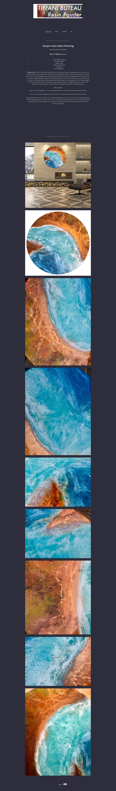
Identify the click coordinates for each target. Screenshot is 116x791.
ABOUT (57, 31)
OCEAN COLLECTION (61, 49)
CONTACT (64, 31)
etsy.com (63, 54)
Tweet (60, 784)
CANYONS (52, 49)
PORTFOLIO (48, 31)
